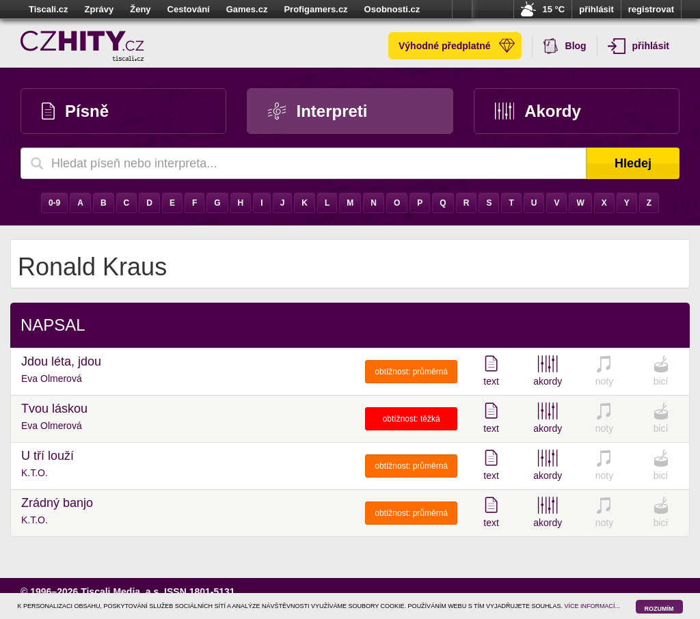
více (462, 9)
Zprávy (99, 9)
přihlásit (596, 9)
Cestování (188, 9)
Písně (75, 111)
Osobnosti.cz (392, 9)
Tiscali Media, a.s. (121, 591)
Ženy (140, 9)
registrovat (651, 9)
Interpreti (317, 111)
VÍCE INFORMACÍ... (593, 606)
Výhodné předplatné (457, 45)
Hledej (633, 163)
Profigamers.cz (315, 9)
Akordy (538, 111)
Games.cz (247, 9)
